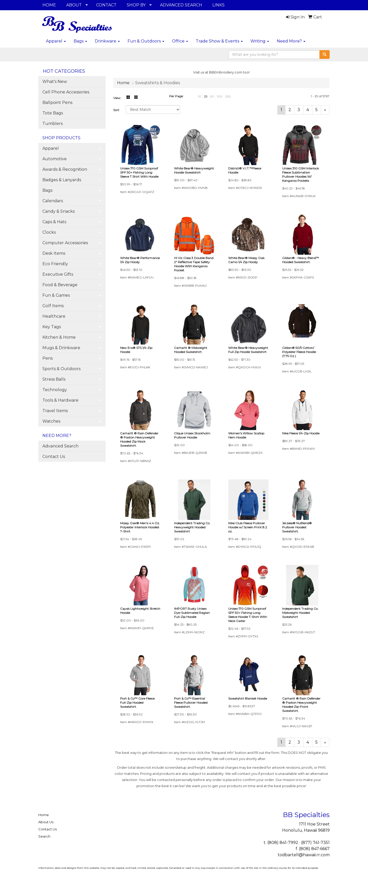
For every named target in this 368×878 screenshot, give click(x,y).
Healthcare (53, 316)
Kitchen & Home (59, 337)
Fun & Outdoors (146, 41)
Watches (51, 421)
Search (44, 836)
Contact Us (53, 456)
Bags (80, 41)
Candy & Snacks (58, 211)
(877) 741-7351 (315, 842)
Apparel (56, 41)
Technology (54, 389)
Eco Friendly (55, 263)
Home (43, 815)
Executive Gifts (57, 274)
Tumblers (52, 123)
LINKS (218, 5)
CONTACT (106, 5)
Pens (47, 358)
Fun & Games (56, 295)
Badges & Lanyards (61, 179)
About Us (45, 822)
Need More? (291, 41)
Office (180, 41)
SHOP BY (136, 5)
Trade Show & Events (219, 41)
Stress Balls (53, 379)
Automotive (54, 158)
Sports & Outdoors (61, 368)
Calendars (52, 200)
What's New (54, 81)
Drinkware (107, 41)
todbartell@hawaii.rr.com (304, 854)
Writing (259, 41)
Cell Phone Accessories (65, 92)
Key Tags (51, 326)
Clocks (49, 232)
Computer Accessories (65, 242)
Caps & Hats (54, 221)
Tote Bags (52, 113)
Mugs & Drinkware (61, 347)
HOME (49, 5)
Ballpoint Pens (57, 102)
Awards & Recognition (64, 169)
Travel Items (55, 410)
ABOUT (74, 5)
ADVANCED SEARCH (181, 5)
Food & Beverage (59, 284)
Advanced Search (60, 446)
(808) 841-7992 (282, 842)
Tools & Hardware (60, 400)
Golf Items (53, 305)
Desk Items (53, 253)
